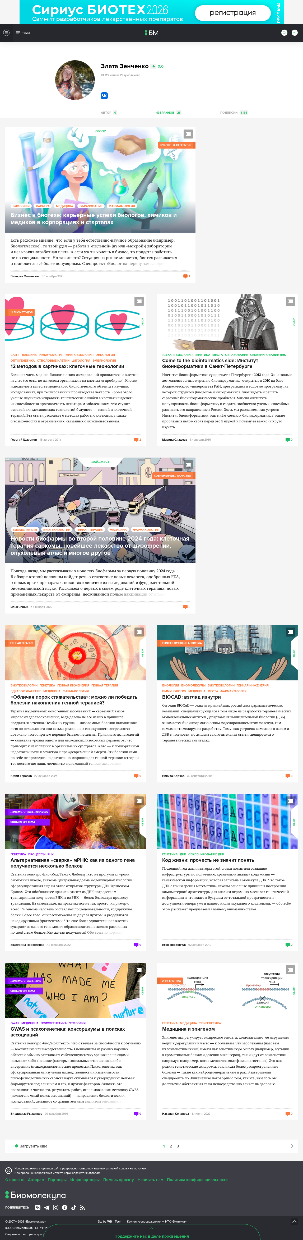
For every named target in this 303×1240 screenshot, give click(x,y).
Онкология (105, 354)
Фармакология (122, 206)
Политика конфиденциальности (197, 1179)
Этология (77, 1023)
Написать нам (150, 1179)
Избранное (168, 112)
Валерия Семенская (25, 276)
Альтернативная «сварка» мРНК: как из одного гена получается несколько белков (73, 863)
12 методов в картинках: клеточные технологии (67, 367)
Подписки (234, 112)
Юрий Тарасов (21, 775)
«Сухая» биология (177, 354)
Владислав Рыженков (26, 1113)
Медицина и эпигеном (188, 1029)
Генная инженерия (73, 685)
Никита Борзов (173, 775)
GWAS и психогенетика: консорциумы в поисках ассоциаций (68, 1032)
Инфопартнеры (85, 1179)
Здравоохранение (26, 691)
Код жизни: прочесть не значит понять (208, 860)
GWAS (15, 1023)
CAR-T (15, 354)
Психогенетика (54, 1023)
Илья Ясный (19, 607)
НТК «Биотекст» (176, 1221)
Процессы (36, 854)
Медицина (64, 206)
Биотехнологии (56, 529)
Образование (91, 206)
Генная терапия (90, 529)
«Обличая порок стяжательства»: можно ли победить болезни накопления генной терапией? (74, 700)
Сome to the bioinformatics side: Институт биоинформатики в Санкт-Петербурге (210, 364)
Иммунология (51, 354)
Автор (109, 112)
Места (217, 354)
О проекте (14, 1179)
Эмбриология (104, 360)
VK (104, 95)
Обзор (100, 131)
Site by (109, 1221)
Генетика (202, 354)
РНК (51, 854)
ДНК (183, 854)
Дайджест (100, 462)
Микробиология (80, 354)
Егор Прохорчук (174, 944)
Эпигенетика (210, 1023)
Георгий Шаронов (24, 439)
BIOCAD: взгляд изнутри (191, 697)
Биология (21, 206)
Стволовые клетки (53, 360)
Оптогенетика (23, 360)
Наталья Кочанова (175, 1113)
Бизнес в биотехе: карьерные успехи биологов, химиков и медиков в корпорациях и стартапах (94, 219)
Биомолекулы (25, 529)
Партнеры (57, 1179)
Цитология (81, 360)
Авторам (36, 1179)
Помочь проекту (118, 1179)
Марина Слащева (174, 439)
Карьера (43, 206)
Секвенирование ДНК (268, 354)
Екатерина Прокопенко (27, 944)
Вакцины (29, 354)
